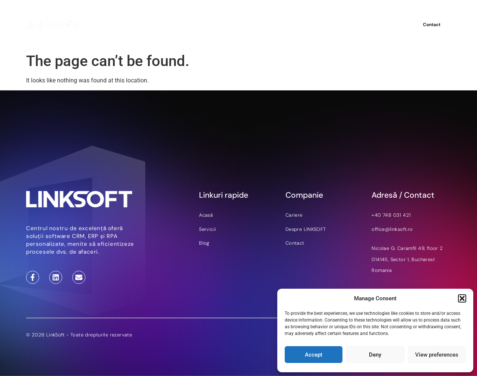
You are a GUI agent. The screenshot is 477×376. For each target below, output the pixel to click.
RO (400, 24)
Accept (313, 354)
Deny (375, 354)
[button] (462, 298)
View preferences (436, 354)
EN (391, 24)
